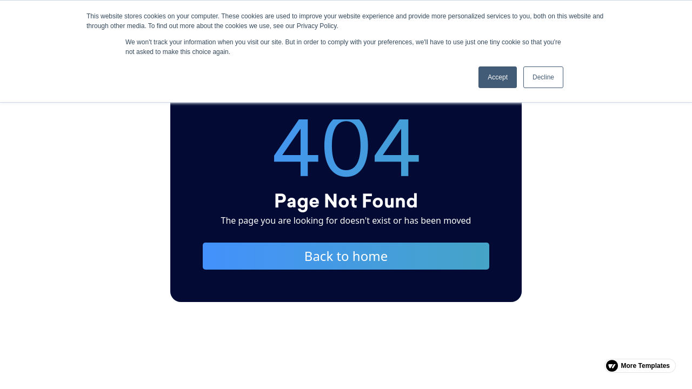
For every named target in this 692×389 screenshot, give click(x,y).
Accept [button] (498, 77)
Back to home (346, 256)
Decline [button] (543, 77)
